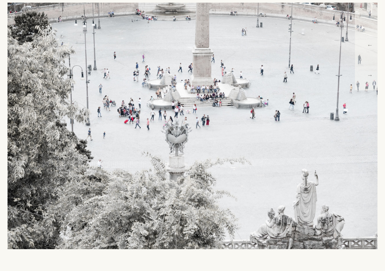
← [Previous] (370, 45)
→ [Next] (370, 75)
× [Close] (369, 15)
